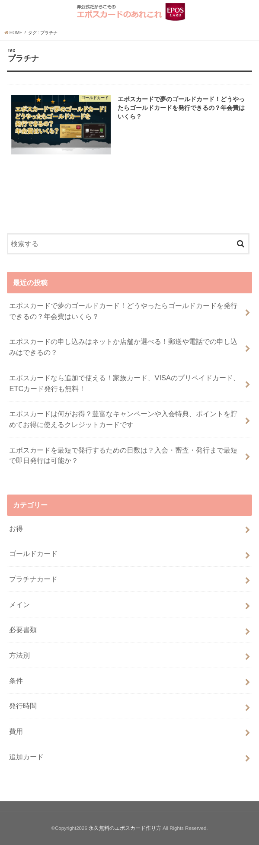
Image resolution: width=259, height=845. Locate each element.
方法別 (19, 655)
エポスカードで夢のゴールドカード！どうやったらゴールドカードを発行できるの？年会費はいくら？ (123, 311)
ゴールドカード (33, 553)
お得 (16, 528)
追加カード (26, 757)
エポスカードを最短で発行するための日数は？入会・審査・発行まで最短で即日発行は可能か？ (123, 455)
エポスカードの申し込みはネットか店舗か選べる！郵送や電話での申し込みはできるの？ (123, 346)
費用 (16, 731)
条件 (16, 680)
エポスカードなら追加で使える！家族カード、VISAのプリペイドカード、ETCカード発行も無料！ (124, 383)
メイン (19, 604)
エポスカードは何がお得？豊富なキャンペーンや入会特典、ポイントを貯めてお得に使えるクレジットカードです (123, 419)
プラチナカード (33, 579)
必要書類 (23, 629)
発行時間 (23, 706)
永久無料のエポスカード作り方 (125, 828)
